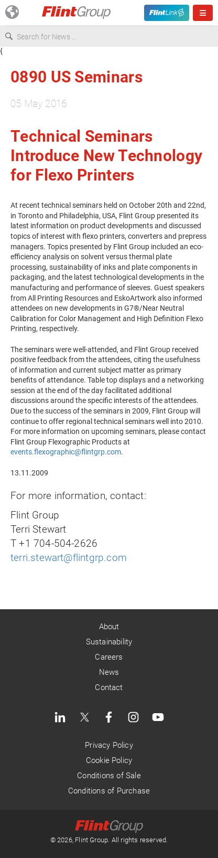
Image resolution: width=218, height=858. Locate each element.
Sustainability (109, 642)
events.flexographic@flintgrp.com (65, 452)
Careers (109, 657)
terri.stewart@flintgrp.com (68, 558)
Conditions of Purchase (109, 791)
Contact (109, 687)
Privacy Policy (109, 745)
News (109, 672)
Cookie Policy (109, 760)
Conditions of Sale (108, 775)
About (109, 626)
